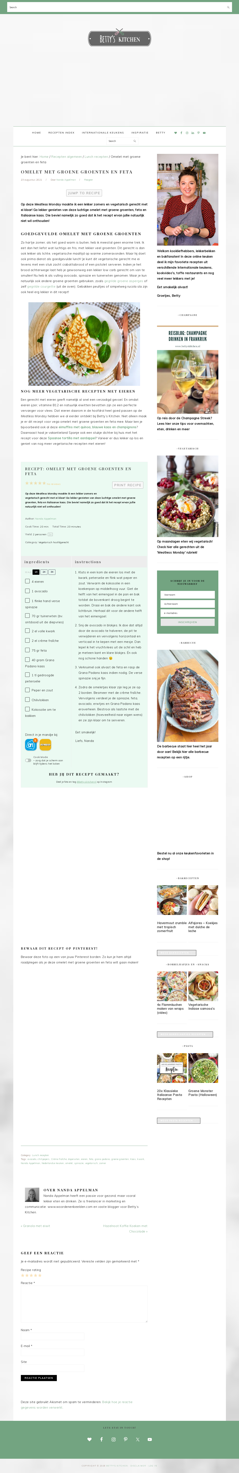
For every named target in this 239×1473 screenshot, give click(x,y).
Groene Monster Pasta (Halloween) (202, 1093)
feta (91, 1159)
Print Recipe (127, 485)
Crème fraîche (59, 1159)
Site (24, 1362)
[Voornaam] (187, 595)
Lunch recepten (40, 1155)
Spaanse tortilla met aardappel (71, 438)
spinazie (79, 1163)
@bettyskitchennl (86, 781)
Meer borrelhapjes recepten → (185, 1034)
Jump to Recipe (84, 193)
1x (36, 571)
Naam (26, 1330)
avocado (32, 1159)
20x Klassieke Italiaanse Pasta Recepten (169, 1095)
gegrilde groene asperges (123, 281)
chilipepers (44, 1159)
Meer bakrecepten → (177, 953)
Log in (153, 1466)
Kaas (133, 1159)
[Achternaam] (187, 604)
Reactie (28, 1283)
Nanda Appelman (45, 518)
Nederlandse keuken (53, 1163)
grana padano (102, 1159)
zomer (102, 1163)
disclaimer (138, 1466)
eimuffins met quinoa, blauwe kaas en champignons (98, 427)
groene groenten (120, 1159)
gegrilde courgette (41, 286)
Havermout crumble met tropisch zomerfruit (172, 927)
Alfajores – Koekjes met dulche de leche (203, 927)
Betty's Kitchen (119, 38)
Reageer (88, 179)
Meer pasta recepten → (179, 1120)
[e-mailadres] (187, 613)
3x (51, 571)
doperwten (74, 1159)
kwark (140, 1159)
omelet (69, 1163)
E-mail (27, 1346)
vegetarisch (91, 1163)
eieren (84, 1159)
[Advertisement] (119, 95)
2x (44, 571)
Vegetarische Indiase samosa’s (201, 1007)
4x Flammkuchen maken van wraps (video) (170, 1009)
